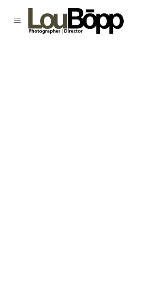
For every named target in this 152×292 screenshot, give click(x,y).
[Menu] (17, 21)
